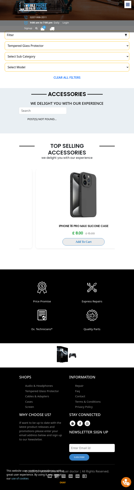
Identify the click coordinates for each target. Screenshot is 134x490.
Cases (29, 401)
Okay (63, 482)
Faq (77, 391)
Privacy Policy (84, 407)
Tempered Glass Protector (42, 391)
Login (66, 22)
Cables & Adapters (37, 396)
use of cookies (20, 478)
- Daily (41, 23)
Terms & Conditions (88, 401)
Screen (29, 407)
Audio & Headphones (39, 385)
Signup (28, 28)
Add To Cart (67, 241)
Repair (79, 385)
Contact (80, 396)
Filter (67, 35)
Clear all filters (67, 77)
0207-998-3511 (35, 17)
